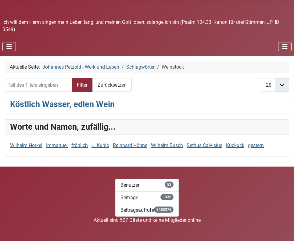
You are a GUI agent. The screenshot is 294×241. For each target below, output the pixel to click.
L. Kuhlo (100, 145)
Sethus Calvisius (204, 145)
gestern (256, 145)
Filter (82, 85)
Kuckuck (235, 145)
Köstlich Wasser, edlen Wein (62, 104)
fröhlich (79, 145)
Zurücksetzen (112, 85)
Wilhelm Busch (167, 145)
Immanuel (57, 145)
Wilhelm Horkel (26, 145)
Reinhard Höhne (130, 145)
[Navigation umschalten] (9, 46)
